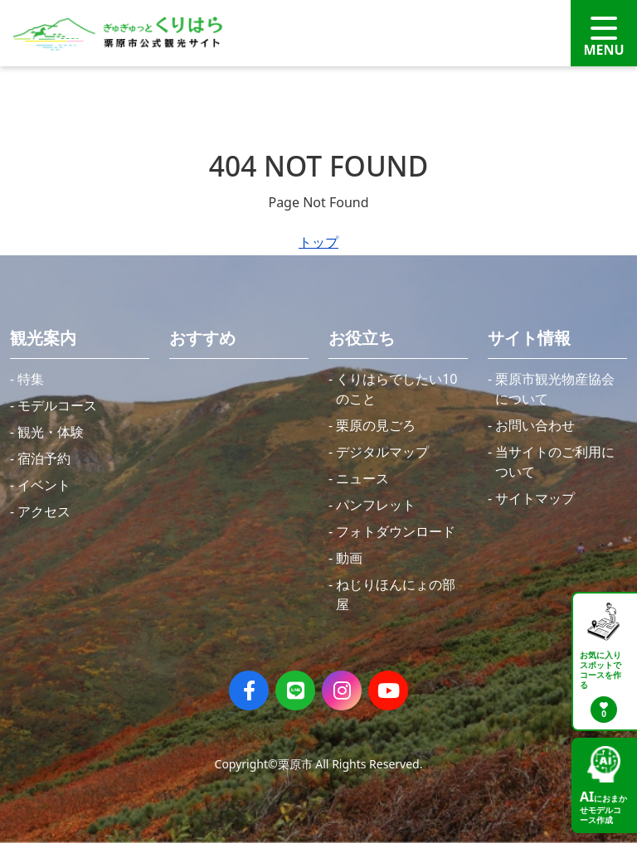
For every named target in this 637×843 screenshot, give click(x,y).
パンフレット (376, 505)
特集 (30, 379)
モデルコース (57, 405)
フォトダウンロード (395, 531)
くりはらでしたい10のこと (396, 389)
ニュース (362, 478)
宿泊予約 (44, 458)
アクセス (44, 511)
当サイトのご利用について (555, 462)
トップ (318, 242)
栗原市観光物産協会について (555, 389)
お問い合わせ (535, 425)
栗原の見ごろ (376, 425)
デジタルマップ (382, 452)
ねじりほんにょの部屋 (395, 594)
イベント (44, 485)
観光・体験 (50, 432)
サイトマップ (535, 498)
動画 (349, 558)
